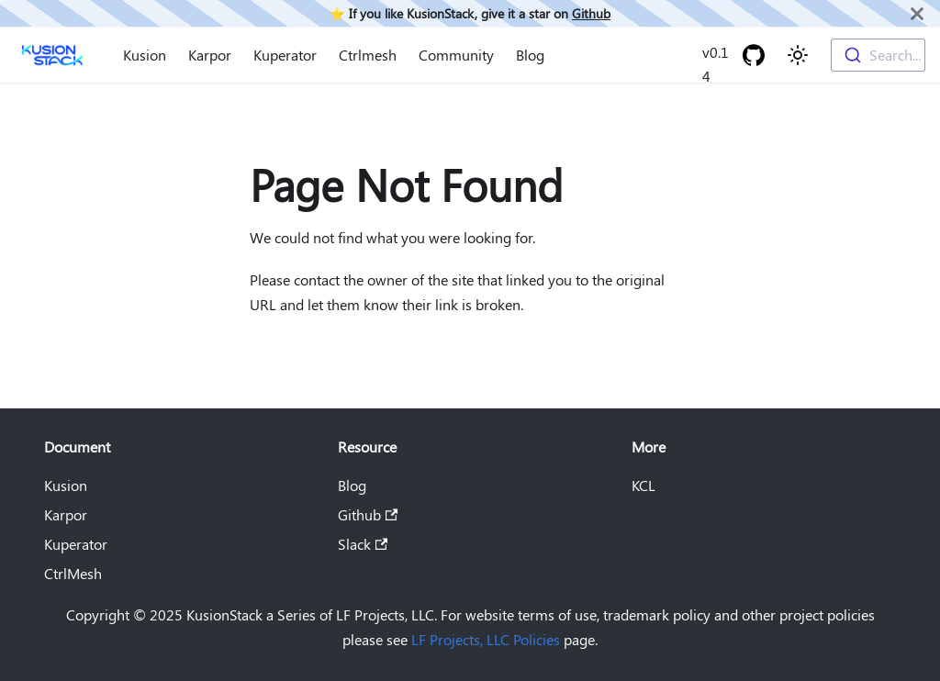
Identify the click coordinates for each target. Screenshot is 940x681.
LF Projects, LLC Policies (485, 639)
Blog (530, 54)
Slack (362, 543)
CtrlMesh (73, 573)
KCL (643, 485)
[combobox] (878, 55)
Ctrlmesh (368, 54)
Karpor (209, 54)
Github (591, 13)
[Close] (917, 13)
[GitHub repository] (754, 55)
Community (456, 54)
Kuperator (285, 54)
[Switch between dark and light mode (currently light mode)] (798, 55)
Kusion (144, 54)
